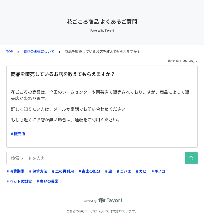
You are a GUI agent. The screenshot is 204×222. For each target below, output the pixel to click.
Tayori (101, 211)
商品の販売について (38, 51)
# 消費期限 (15, 171)
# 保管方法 (38, 171)
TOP (9, 51)
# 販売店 (18, 133)
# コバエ (124, 171)
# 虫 (108, 171)
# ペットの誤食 (19, 181)
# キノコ (158, 171)
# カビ (141, 171)
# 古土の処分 (89, 171)
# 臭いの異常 (47, 181)
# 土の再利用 (63, 171)
